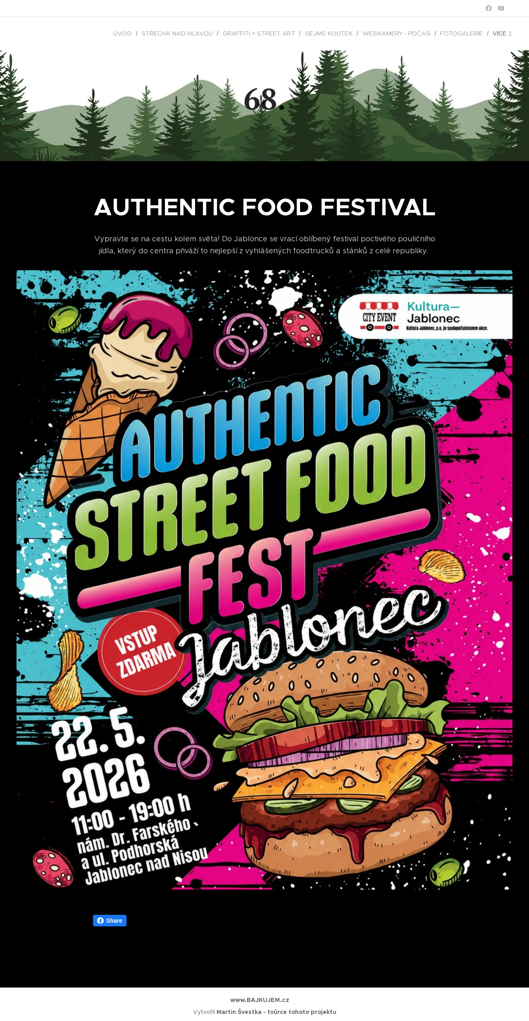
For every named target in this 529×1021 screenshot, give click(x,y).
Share (109, 920)
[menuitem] (66, 33)
